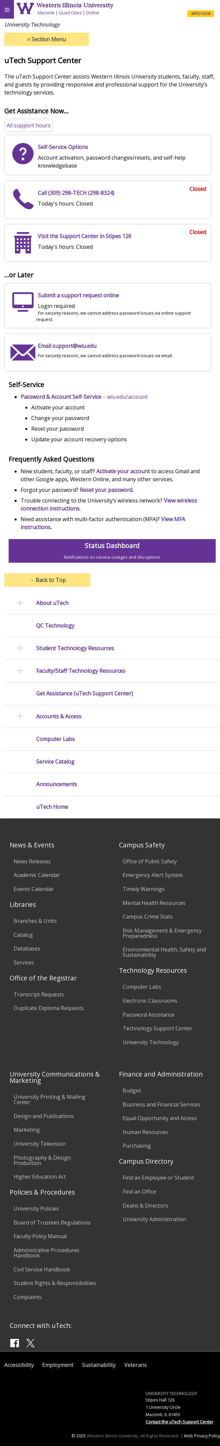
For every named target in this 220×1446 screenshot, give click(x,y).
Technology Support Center (157, 1028)
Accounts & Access (58, 716)
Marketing (27, 1129)
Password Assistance (148, 1014)
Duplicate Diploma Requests (49, 1008)
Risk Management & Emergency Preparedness (162, 933)
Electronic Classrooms (150, 1000)
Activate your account (123, 471)
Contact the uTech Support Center (179, 1422)
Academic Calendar (37, 875)
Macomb (46, 13)
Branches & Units (35, 921)
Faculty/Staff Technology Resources (80, 671)
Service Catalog (55, 762)
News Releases (32, 861)
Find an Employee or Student (158, 1177)
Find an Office (139, 1191)
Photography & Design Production (42, 1160)
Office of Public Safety (150, 861)
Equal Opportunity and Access (160, 1118)
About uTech (52, 603)
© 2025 (78, 1436)
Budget (132, 1090)
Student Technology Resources (75, 648)
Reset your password (106, 490)
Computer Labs (55, 739)
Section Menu (46, 39)
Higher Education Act (40, 1176)
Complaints (28, 1297)
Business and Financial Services (161, 1104)
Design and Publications (44, 1116)
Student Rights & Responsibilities (55, 1283)
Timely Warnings (144, 889)
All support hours (29, 125)
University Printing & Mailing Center (49, 1099)
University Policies (36, 1208)
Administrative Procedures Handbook (46, 1252)
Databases (27, 948)
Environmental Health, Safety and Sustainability (164, 952)
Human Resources (145, 1132)
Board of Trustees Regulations (52, 1222)
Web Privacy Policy (202, 1436)
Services (24, 962)
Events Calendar (34, 889)
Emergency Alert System (153, 875)
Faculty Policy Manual (40, 1236)
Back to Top (47, 580)
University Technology (151, 1042)
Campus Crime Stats (148, 916)
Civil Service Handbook (42, 1269)
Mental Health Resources (154, 903)
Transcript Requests (39, 994)
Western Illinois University (75, 5)
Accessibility (19, 1365)
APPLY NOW (200, 13)
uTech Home (52, 807)
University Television (40, 1143)
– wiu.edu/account (84, 396)
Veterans (135, 1365)
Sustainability (99, 1365)
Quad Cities (70, 13)
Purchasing (137, 1145)
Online (92, 13)
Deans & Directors (145, 1205)
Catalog (23, 935)
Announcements (56, 784)
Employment (57, 1365)
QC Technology (55, 626)
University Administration (154, 1219)
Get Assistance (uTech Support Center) (84, 693)
